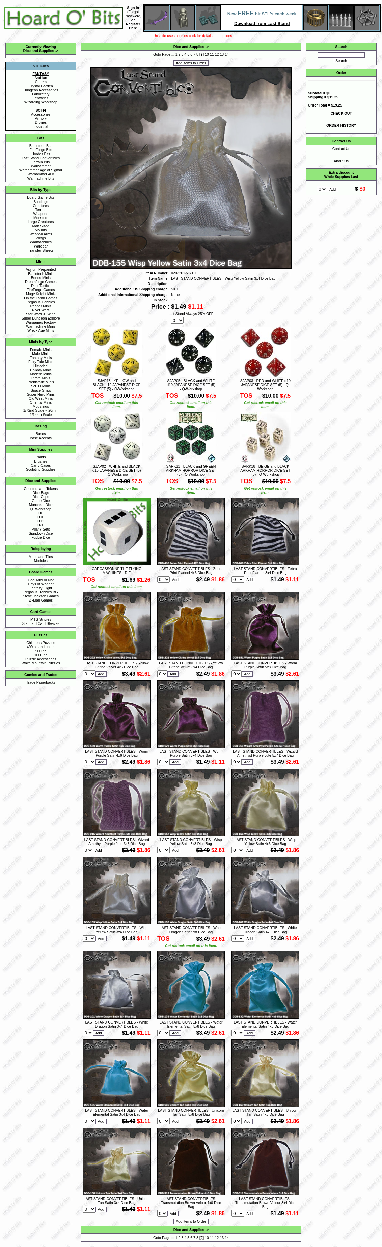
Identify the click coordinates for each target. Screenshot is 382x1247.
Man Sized (40, 226)
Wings (41, 238)
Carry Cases (41, 465)
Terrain (41, 210)
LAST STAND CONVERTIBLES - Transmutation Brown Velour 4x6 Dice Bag (191, 1203)
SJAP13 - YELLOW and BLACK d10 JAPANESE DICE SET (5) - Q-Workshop (117, 385)
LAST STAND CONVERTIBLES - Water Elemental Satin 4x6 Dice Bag (265, 1024)
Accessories (40, 114)
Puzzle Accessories (40, 659)
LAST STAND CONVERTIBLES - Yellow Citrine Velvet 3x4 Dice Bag (191, 665)
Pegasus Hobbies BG (41, 592)
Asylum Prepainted (41, 269)
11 (212, 54)
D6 (40, 513)
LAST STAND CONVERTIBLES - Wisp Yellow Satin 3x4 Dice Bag (116, 930)
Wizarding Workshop (40, 102)
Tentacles (40, 98)
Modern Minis (41, 374)
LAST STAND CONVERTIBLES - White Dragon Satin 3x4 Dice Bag (116, 1024)
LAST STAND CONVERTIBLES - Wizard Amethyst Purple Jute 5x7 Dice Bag (265, 753)
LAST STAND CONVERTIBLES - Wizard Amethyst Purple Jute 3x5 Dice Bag (116, 842)
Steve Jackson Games (41, 596)
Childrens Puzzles (40, 643)
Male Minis (40, 354)
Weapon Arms (40, 234)
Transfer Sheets (40, 250)
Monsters (40, 218)
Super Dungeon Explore (41, 318)
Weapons (40, 214)
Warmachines (41, 242)
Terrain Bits (41, 162)
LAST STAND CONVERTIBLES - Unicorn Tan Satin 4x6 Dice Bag (265, 1112)
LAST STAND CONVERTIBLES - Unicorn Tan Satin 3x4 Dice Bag (117, 1201)
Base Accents (41, 438)
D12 (40, 521)
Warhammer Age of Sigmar (40, 170)
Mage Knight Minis (41, 294)
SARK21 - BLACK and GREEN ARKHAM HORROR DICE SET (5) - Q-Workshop (191, 470)
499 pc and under (41, 647)
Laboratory (40, 94)
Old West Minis (41, 398)
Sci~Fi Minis (41, 386)
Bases (41, 434)
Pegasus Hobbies (41, 302)
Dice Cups (40, 497)
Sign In (133, 8)
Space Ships (41, 390)
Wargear (41, 246)
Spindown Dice (41, 533)
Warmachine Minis (40, 326)
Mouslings (41, 406)
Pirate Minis (40, 378)
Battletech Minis (40, 274)
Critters (41, 82)
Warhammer (41, 166)
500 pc (40, 651)
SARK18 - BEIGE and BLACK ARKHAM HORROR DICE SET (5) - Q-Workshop (265, 470)
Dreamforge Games (41, 282)
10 (207, 54)
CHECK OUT (341, 113)
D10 (40, 517)
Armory (41, 118)
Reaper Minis (40, 306)
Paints (41, 457)
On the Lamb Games (40, 298)
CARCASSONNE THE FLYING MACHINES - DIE (116, 571)
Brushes (40, 461)
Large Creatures (41, 222)
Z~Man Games (41, 600)
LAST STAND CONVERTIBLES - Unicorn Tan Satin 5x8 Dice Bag (191, 1112)
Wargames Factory (41, 322)
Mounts (41, 230)
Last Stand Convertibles (41, 158)
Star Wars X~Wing (41, 314)
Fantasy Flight (40, 588)
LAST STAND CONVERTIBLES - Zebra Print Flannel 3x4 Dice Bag (265, 571)
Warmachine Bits (40, 178)
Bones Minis (41, 278)
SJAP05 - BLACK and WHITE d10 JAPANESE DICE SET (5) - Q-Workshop (191, 385)
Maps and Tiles (41, 557)
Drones (41, 122)
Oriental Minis (41, 402)
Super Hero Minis (41, 394)
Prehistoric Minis (41, 382)
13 (222, 54)
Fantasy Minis (41, 358)
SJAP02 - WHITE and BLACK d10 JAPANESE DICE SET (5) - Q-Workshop (116, 470)
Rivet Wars (41, 310)
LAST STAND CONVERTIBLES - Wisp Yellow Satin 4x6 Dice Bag (265, 842)
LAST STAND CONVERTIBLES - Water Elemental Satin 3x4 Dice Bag (116, 1112)
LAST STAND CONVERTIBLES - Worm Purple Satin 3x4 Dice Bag (191, 753)
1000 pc (40, 655)
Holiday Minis (40, 370)
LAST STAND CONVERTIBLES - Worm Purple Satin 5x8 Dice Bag (265, 665)
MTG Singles (40, 619)
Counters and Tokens (41, 489)
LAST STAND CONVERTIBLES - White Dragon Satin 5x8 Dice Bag (191, 930)
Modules (41, 561)
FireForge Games (41, 290)
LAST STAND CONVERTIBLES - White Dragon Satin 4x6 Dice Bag (265, 930)
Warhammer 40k (41, 174)
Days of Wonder (41, 584)
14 (227, 54)
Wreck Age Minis (40, 330)
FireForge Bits (40, 150)
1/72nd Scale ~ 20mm (40, 410)
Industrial (40, 126)
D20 (40, 525)
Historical (40, 366)
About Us (341, 161)
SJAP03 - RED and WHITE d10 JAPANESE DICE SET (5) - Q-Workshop (265, 385)
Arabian (40, 78)
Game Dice (41, 501)
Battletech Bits (40, 146)
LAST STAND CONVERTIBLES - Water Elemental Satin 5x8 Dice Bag (190, 1024)
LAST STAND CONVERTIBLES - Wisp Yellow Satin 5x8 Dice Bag (191, 842)
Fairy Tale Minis (40, 362)
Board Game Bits (40, 197)
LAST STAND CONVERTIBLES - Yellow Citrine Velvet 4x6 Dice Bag (117, 665)
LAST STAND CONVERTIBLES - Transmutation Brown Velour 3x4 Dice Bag (265, 1203)
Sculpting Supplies (41, 469)
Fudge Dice (41, 537)
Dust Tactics (40, 286)
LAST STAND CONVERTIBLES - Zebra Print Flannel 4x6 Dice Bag (190, 571)
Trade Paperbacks (40, 682)
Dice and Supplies (38, 51)
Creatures (41, 206)
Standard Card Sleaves (40, 623)
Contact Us (341, 149)
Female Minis (40, 350)
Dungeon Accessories (40, 90)
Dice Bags (41, 493)
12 (217, 54)
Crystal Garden (41, 86)
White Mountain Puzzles (41, 663)
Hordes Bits (40, 154)
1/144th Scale (41, 415)
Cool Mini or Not (41, 580)
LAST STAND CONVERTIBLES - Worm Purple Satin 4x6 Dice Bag (116, 753)
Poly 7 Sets (41, 529)
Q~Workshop (40, 509)
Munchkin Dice (41, 505)
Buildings (40, 201)
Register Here (133, 26)
